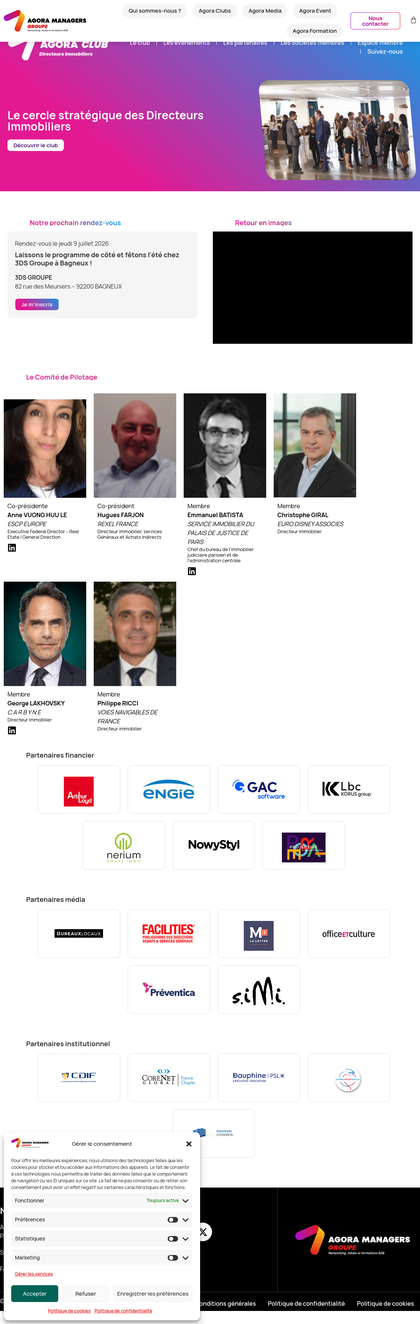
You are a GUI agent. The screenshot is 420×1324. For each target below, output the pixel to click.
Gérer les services (34, 1274)
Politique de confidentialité (123, 1311)
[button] (189, 1144)
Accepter (35, 1294)
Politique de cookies (69, 1311)
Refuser (85, 1294)
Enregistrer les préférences (153, 1294)
